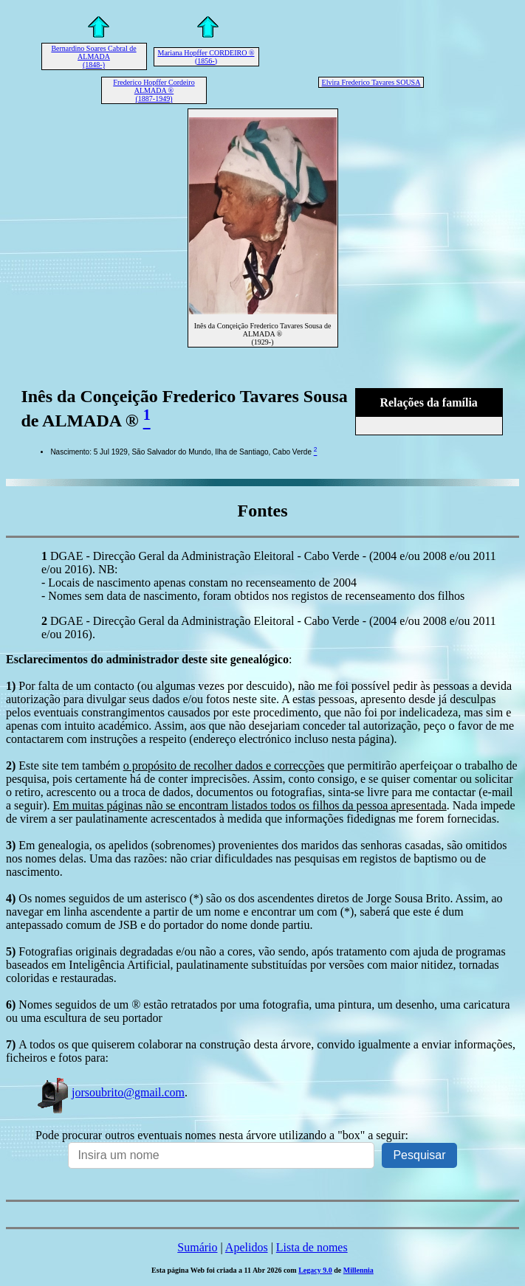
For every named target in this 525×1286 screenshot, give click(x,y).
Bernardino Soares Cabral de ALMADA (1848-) (93, 56)
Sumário (197, 1247)
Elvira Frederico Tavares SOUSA (371, 82)
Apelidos (246, 1247)
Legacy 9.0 (315, 1270)
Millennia (358, 1270)
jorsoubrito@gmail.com (110, 1092)
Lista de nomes (312, 1247)
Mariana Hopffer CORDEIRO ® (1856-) (206, 57)
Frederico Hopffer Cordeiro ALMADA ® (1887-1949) (153, 90)
